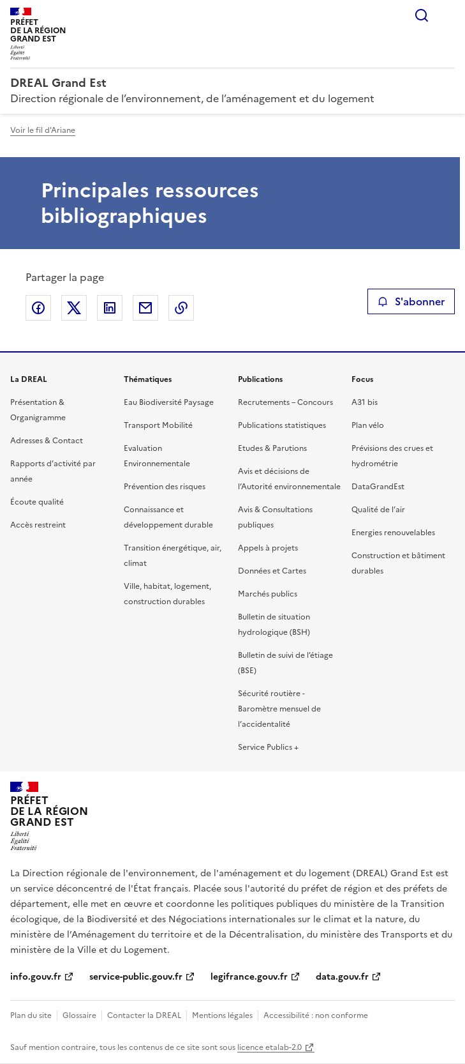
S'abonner (411, 301)
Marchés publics (267, 594)
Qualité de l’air (378, 509)
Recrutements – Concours (285, 402)
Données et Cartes (272, 571)
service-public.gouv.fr (135, 977)
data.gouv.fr (342, 977)
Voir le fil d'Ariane (42, 130)
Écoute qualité (37, 502)
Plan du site (31, 1015)
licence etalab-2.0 (269, 1047)
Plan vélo (367, 425)
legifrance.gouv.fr (249, 977)
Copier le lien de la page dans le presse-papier (181, 308)
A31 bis (364, 402)
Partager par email (145, 308)
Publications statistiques (282, 425)
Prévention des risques (164, 486)
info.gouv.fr (35, 977)
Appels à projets (268, 548)
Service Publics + (268, 747)
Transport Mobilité (158, 425)
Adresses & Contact (46, 440)
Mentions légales (222, 1015)
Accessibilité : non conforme (315, 1015)
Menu (447, 15)
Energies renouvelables (393, 532)
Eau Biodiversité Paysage (169, 402)
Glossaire (79, 1015)
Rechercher (421, 15)
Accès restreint (38, 525)
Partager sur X (74, 308)
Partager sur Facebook (38, 308)
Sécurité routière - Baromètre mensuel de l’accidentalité (279, 709)
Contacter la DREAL (144, 1015)
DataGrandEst (377, 486)
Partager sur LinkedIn (109, 308)
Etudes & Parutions (272, 448)
